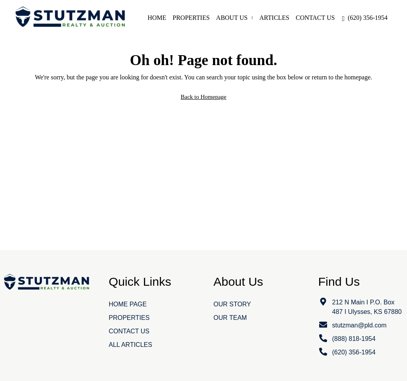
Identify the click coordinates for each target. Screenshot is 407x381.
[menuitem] (364, 17)
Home (156, 17)
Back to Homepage (204, 97)
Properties (190, 17)
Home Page (128, 304)
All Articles (130, 344)
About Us (232, 17)
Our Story (232, 304)
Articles (274, 17)
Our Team (230, 317)
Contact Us (315, 17)
